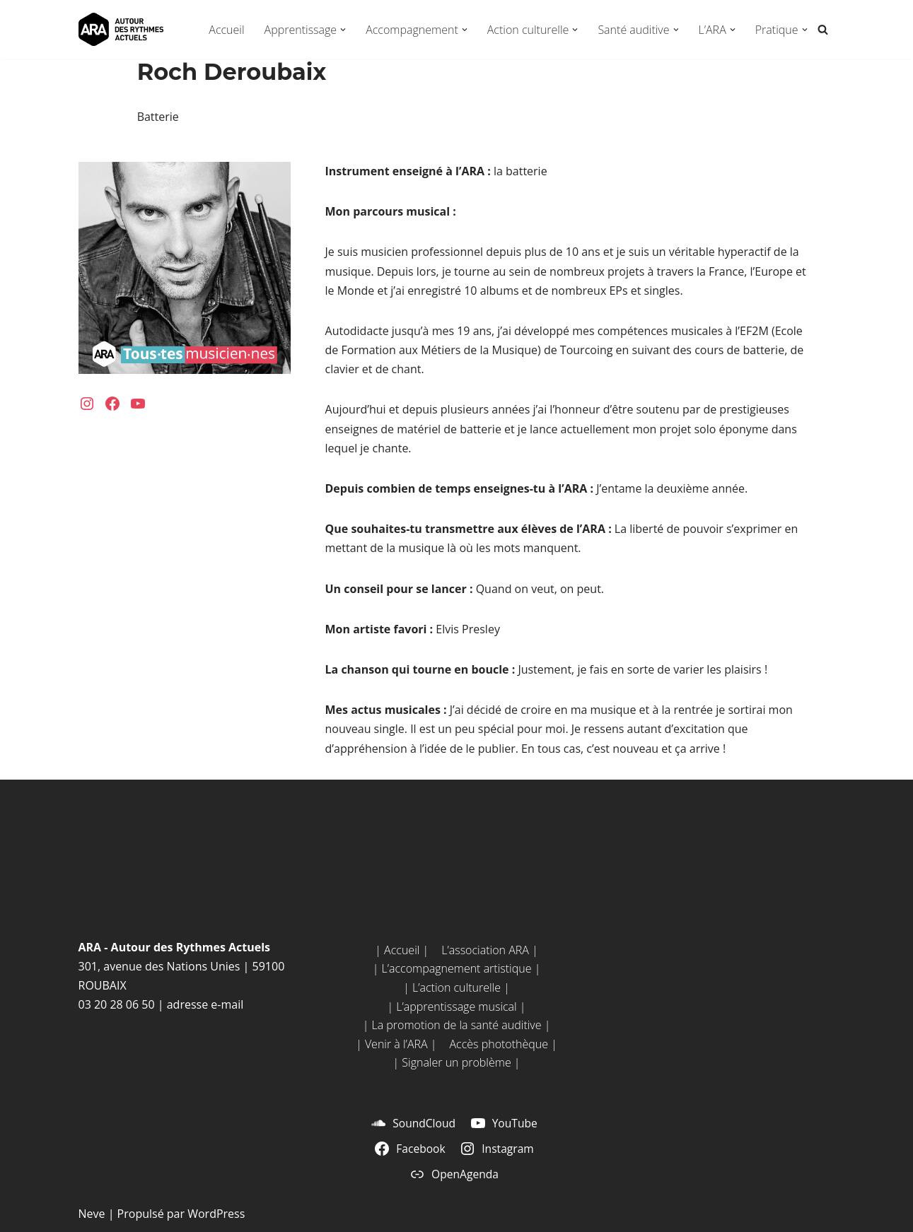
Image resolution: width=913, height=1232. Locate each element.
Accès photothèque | (503, 1044)
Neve (91, 1213)
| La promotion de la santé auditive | (457, 1025)
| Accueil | (402, 950)
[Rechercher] (823, 29)
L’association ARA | (489, 950)
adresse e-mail (205, 1004)
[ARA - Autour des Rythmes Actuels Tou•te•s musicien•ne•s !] (120, 29)
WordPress (216, 1213)
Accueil (226, 29)
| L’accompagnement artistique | (457, 968)
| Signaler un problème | (456, 1062)
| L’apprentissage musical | (456, 1006)
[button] (343, 30)
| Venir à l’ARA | (396, 1044)
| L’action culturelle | (456, 987)
